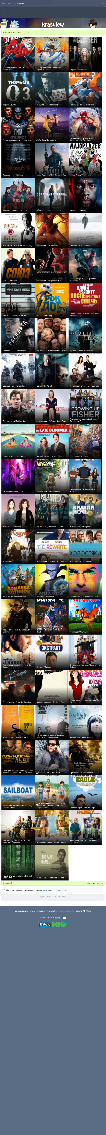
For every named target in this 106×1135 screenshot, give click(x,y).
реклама (50, 911)
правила (33, 911)
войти (45, 890)
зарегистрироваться (59, 890)
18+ (103, 3)
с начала (91, 883)
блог (89, 911)
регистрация (19, 3)
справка (41, 911)
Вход (3, 3)
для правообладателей (64, 911)
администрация (21, 911)
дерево (99, 883)
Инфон (58, 918)
